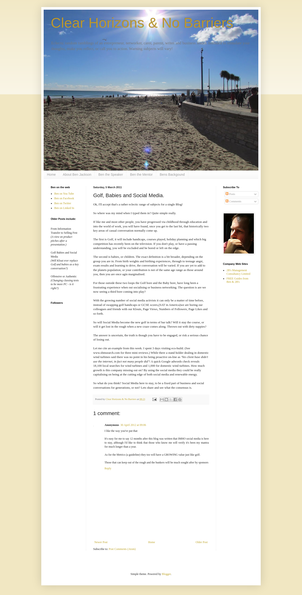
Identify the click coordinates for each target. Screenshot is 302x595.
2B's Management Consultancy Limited (238, 272)
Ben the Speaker (110, 174)
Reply (108, 468)
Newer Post (101, 542)
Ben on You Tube (64, 193)
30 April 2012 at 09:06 (133, 425)
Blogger (166, 574)
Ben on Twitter (62, 203)
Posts (230, 194)
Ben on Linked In (64, 208)
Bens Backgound (172, 174)
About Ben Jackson (77, 174)
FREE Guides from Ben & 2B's (237, 280)
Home (51, 174)
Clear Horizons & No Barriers (142, 23)
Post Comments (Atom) (122, 549)
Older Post (202, 542)
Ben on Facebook (64, 198)
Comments (233, 201)
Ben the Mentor (141, 174)
